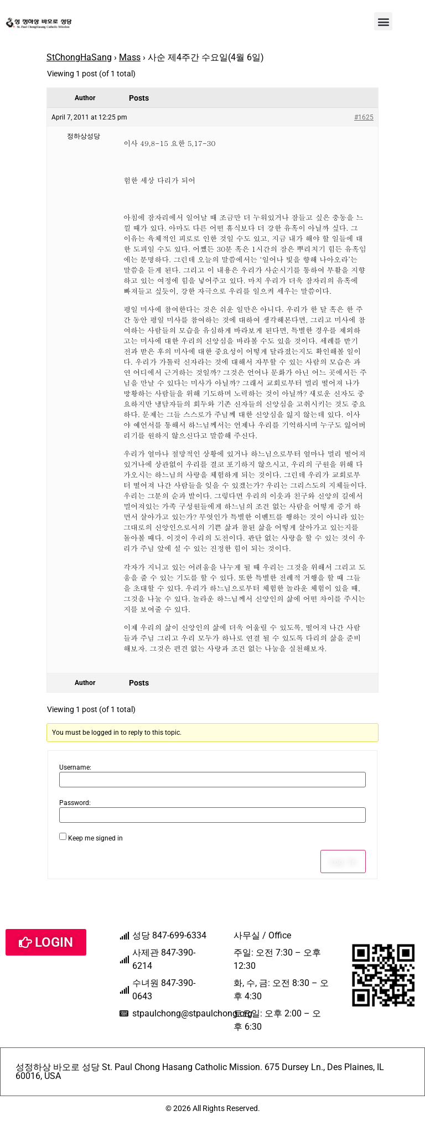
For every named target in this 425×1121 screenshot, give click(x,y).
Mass (130, 57)
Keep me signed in (95, 838)
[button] (383, 21)
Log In (343, 861)
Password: (75, 803)
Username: (75, 767)
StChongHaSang (79, 57)
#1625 (364, 117)
